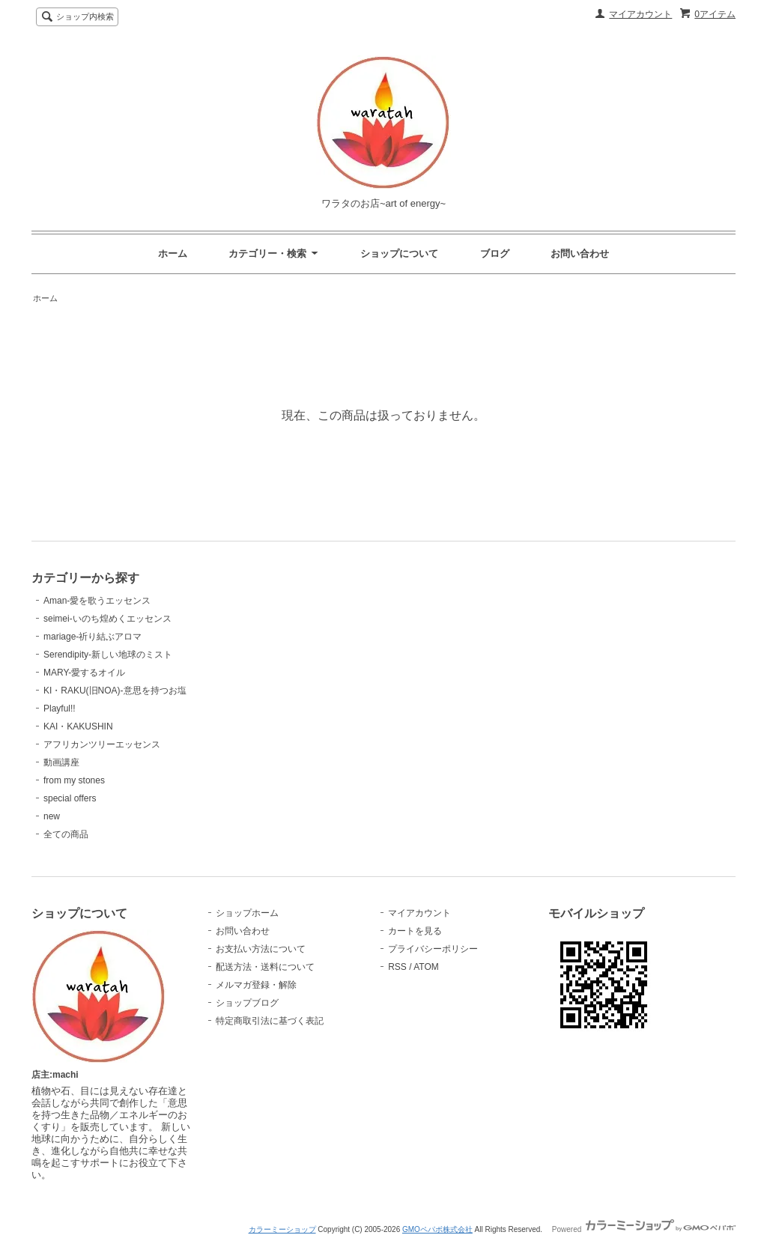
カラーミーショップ (282, 1229)
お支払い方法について (261, 949)
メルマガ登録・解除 (256, 985)
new (51, 816)
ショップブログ (247, 1003)
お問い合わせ (580, 253)
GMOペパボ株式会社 (437, 1229)
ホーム (172, 253)
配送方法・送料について (265, 967)
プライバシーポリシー (433, 949)
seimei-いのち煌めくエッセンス (107, 618)
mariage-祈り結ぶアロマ (92, 636)
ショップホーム (247, 913)
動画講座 (61, 762)
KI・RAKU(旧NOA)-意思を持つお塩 (115, 690)
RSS (397, 967)
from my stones (74, 780)
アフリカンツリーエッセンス (101, 744)
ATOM (426, 967)
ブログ (494, 253)
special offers (69, 798)
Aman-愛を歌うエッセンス (97, 600)
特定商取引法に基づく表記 (270, 1021)
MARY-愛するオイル (84, 672)
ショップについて (399, 253)
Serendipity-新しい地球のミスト (107, 654)
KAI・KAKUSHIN (78, 726)
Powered (644, 1229)
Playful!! (59, 708)
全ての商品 (65, 834)
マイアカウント (640, 14)
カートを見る (415, 931)
